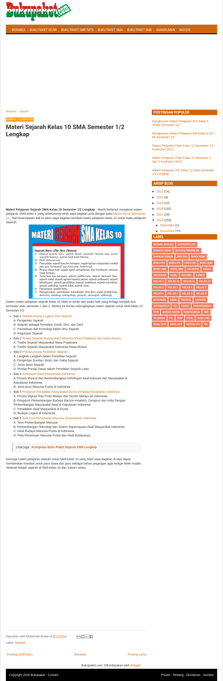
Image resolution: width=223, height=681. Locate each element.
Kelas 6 (159, 293)
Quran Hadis (171, 312)
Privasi (165, 675)
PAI (175, 306)
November (167, 231)
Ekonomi (193, 269)
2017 (160, 214)
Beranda (19, 30)
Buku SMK (160, 269)
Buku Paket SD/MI (43, 30)
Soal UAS (203, 318)
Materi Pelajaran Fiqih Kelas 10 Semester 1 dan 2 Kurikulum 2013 (181, 159)
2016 (160, 220)
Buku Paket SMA (110, 30)
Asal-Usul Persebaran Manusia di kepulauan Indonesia (59, 418)
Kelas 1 (159, 281)
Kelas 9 (201, 293)
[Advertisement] (111, 76)
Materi (184, 30)
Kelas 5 (201, 287)
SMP (179, 318)
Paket (185, 306)
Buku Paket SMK (139, 30)
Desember (167, 225)
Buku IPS (175, 263)
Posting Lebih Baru (20, 654)
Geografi (160, 275)
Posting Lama (137, 654)
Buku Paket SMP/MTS (77, 30)
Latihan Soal (22, 40)
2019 (160, 203)
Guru (174, 275)
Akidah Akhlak (164, 244)
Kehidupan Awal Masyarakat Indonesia (48, 374)
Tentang (178, 675)
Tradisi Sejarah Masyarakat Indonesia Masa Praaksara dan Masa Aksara (71, 338)
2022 (160, 191)
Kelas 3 (173, 287)
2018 (160, 208)
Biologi (182, 256)
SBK (206, 312)
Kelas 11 (189, 281)
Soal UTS (176, 324)
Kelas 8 (187, 293)
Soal (190, 318)
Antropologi (187, 244)
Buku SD (190, 263)
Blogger (135, 665)
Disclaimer (193, 675)
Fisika (207, 269)
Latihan (200, 299)
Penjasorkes (202, 306)
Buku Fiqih (198, 256)
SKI (171, 318)
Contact (53, 675)
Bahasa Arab (162, 250)
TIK (206, 324)
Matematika (161, 306)
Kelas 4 (187, 287)
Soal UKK (160, 324)
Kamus (200, 275)
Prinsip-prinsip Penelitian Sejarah (44, 352)
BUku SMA (206, 263)
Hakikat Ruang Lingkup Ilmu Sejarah (47, 316)
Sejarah (20, 642)
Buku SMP (177, 269)
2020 (160, 197)
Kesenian (160, 299)
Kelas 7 (173, 293)
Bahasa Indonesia (187, 250)
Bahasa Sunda (163, 256)
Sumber (208, 675)
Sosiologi (193, 324)
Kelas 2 (159, 287)
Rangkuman (165, 30)
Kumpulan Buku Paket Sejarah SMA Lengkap (64, 447)
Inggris (187, 275)
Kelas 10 (173, 281)
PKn (156, 312)
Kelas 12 (205, 281)
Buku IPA (159, 263)
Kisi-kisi (186, 299)
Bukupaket (38, 675)
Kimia (173, 299)
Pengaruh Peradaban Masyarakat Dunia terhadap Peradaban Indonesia (70, 391)
